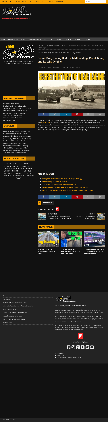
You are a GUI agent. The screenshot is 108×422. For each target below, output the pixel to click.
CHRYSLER (7, 166)
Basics (23, 39)
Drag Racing (47, 203)
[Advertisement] (71, 20)
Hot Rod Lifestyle (74, 67)
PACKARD (19, 173)
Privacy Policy (61, 355)
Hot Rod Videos (7, 323)
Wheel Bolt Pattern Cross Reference (15, 111)
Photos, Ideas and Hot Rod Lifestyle (14, 319)
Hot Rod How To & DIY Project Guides (14, 303)
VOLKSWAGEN (28, 176)
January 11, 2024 (46, 67)
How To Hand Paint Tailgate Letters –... (16, 134)
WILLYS (18, 178)
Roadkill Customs (59, 67)
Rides (59, 39)
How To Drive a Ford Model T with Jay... (16, 146)
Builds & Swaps (34, 39)
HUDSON (21, 168)
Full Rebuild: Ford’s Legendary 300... (15, 148)
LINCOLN (7, 171)
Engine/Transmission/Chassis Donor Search (17, 108)
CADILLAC (16, 164)
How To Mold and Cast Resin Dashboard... (17, 136)
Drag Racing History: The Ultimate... (15, 141)
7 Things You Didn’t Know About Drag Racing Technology (62, 179)
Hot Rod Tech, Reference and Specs (15, 113)
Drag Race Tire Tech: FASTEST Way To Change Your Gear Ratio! (70, 251)
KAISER (28, 168)
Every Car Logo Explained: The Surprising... (17, 138)
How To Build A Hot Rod (10, 309)
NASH (30, 171)
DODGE (23, 166)
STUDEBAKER (16, 176)
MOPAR (23, 171)
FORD (30, 166)
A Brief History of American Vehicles (55, 182)
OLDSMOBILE (9, 173)
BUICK (9, 164)
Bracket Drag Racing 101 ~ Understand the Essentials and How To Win (94, 251)
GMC (14, 168)
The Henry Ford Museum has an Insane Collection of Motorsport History (67, 190)
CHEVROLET (26, 164)
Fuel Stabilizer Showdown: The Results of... (17, 150)
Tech (51, 39)
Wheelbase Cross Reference (12, 118)
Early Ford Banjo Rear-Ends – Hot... (14, 143)
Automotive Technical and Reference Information (18, 306)
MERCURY (15, 171)
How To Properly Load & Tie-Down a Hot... (17, 131)
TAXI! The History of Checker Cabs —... (16, 153)
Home (3, 39)
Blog (88, 39)
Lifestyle (68, 39)
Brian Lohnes (45, 122)
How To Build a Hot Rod (11, 104)
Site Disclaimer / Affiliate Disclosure (69, 358)
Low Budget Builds (9, 120)
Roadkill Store (12, 39)
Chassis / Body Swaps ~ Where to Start (15, 313)
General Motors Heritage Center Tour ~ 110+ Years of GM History (65, 187)
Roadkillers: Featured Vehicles (12, 316)
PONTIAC (6, 176)
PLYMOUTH (28, 173)
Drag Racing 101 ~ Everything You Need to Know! (59, 184)
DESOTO (16, 166)
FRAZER (7, 168)
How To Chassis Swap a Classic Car (14, 106)
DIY (45, 39)
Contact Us (60, 353)
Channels (78, 39)
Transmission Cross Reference (13, 115)
